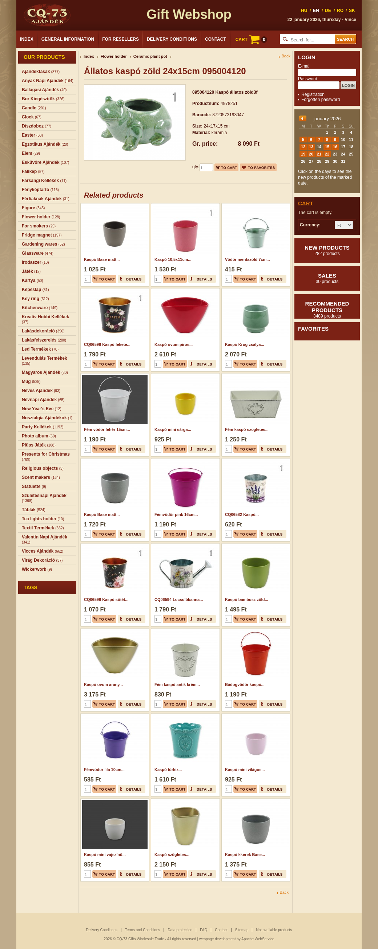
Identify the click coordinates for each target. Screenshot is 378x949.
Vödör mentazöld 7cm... (247, 259)
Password (307, 78)
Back (286, 56)
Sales (327, 278)
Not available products (274, 930)
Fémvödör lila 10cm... (104, 769)
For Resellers (120, 39)
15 (327, 147)
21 (319, 154)
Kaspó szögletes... (171, 854)
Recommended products (327, 309)
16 (335, 147)
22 (327, 154)
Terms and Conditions (142, 930)
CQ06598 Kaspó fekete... (107, 344)
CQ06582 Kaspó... (242, 514)
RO (340, 10)
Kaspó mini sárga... (172, 429)
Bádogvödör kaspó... (245, 684)
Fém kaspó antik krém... (177, 684)
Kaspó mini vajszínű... (105, 854)
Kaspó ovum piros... (173, 344)
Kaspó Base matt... (102, 259)
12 (303, 147)
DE (328, 10)
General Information (67, 39)
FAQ (203, 930)
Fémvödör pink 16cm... (176, 514)
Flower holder (114, 56)
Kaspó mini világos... (245, 769)
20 (311, 154)
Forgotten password (320, 99)
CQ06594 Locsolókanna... (178, 599)
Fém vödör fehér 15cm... (107, 429)
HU (304, 10)
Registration (313, 94)
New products (327, 250)
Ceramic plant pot (150, 56)
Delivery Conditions (172, 39)
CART (251, 39)
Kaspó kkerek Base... (245, 854)
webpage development (217, 939)
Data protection (180, 930)
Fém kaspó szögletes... (247, 429)
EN (316, 10)
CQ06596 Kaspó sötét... (106, 599)
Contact (215, 39)
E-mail (304, 66)
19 (303, 154)
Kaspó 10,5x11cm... (173, 259)
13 (311, 147)
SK (352, 10)
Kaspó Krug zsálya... (244, 344)
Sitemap (242, 930)
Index (26, 39)
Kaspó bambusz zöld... (246, 599)
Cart (305, 203)
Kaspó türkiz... (168, 769)
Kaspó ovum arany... (103, 684)
